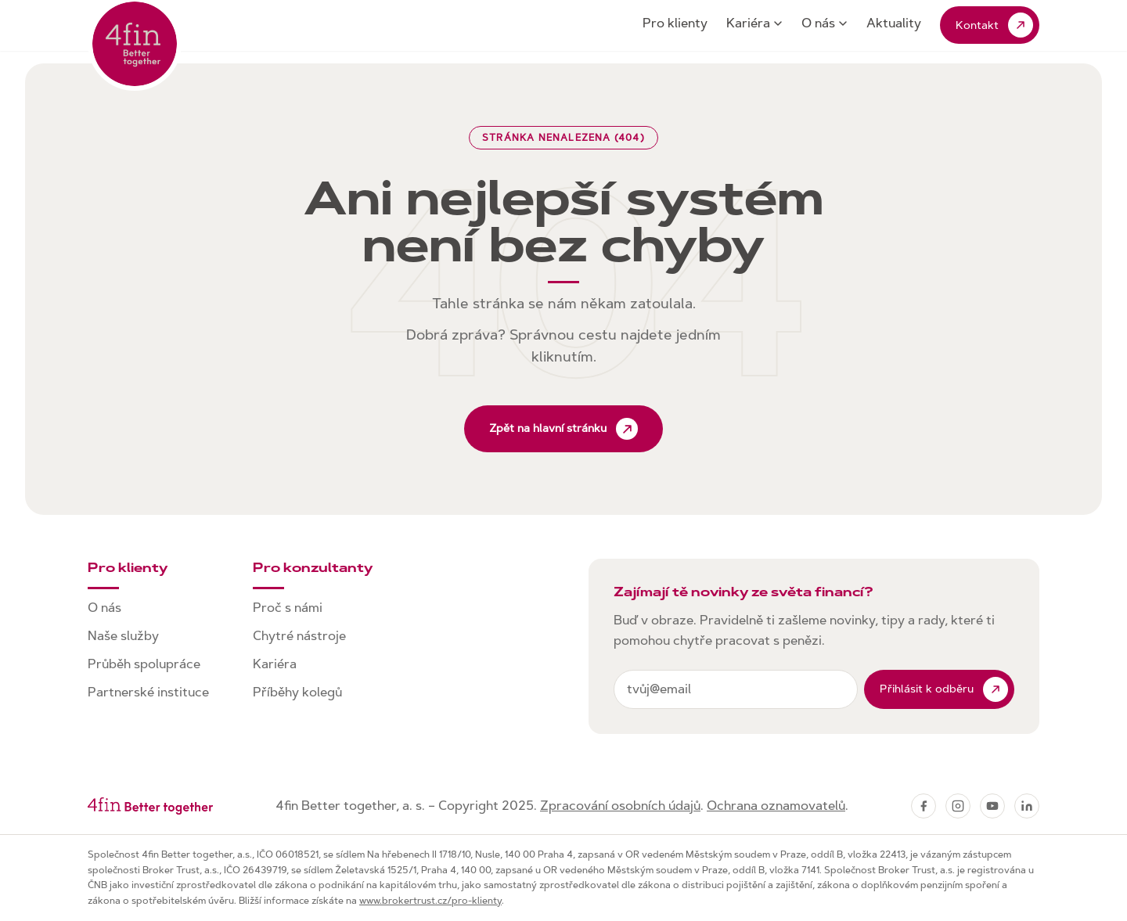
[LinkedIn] (1026, 805)
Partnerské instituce (148, 692)
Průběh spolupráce (144, 664)
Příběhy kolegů (297, 692)
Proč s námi (287, 607)
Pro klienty (675, 23)
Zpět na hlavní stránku (563, 429)
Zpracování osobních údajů (620, 805)
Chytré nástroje (299, 635)
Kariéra (754, 23)
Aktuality (893, 23)
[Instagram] (957, 805)
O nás (824, 23)
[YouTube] (992, 805)
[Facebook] (923, 805)
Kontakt (994, 25)
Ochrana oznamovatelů (776, 805)
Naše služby (123, 635)
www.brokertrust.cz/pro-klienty (430, 900)
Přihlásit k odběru (944, 689)
